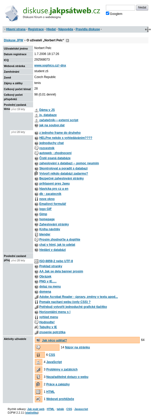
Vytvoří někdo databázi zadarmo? (63, 173)
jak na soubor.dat (52, 125)
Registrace (36, 29)
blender (44, 234)
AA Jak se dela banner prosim (61, 271)
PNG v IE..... (47, 281)
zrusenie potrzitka (52, 332)
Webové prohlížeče (60, 399)
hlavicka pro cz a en (53, 189)
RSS (67, 40)
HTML (50, 392)
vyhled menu (48, 317)
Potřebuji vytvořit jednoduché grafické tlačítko (73, 307)
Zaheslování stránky (54, 224)
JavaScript (54, 362)
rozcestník (46, 148)
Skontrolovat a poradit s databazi (63, 168)
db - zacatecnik (50, 194)
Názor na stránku (77, 347)
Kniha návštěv (49, 229)
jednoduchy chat (51, 143)
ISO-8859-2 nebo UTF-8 (56, 261)
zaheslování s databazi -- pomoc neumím (69, 163)
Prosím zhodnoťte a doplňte (59, 239)
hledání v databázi (52, 250)
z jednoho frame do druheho (59, 133)
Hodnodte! (47, 322)
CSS (52, 355)
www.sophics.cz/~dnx (50, 65)
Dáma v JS (47, 110)
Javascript (81, 409)
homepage (47, 219)
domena (45, 291)
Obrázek (45, 276)
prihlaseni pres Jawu (54, 183)
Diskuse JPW (13, 40)
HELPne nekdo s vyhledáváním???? (65, 138)
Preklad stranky (50, 266)
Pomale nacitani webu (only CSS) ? (64, 302)
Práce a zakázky (57, 384)
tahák (60, 409)
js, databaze (48, 115)
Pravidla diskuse (88, 29)
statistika (32, 412)
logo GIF (45, 209)
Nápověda (65, 29)
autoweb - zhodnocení (55, 153)
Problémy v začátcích (61, 369)
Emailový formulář (52, 204)
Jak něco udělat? (54, 340)
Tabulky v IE (48, 327)
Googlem (114, 14)
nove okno (47, 199)
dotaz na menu (50, 286)
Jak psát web (35, 409)
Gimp (43, 214)
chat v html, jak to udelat (57, 244)
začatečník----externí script (58, 120)
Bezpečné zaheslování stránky (61, 178)
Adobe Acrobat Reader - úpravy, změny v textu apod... (78, 297)
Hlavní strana (15, 29)
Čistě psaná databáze (55, 158)
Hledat (51, 29)
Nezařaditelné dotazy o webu (67, 377)
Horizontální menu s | (54, 312)
